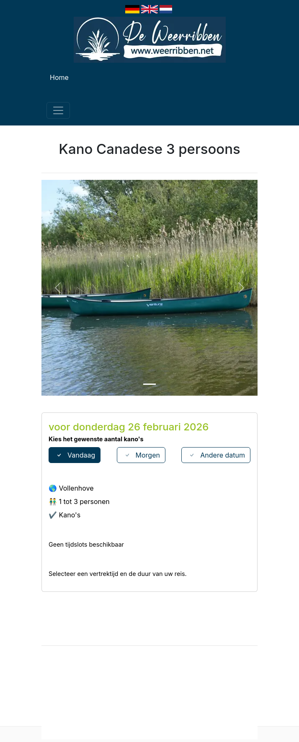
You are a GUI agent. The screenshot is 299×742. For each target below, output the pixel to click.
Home (59, 77)
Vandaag (74, 455)
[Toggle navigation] (58, 110)
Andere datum (216, 455)
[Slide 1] (149, 384)
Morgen (141, 455)
